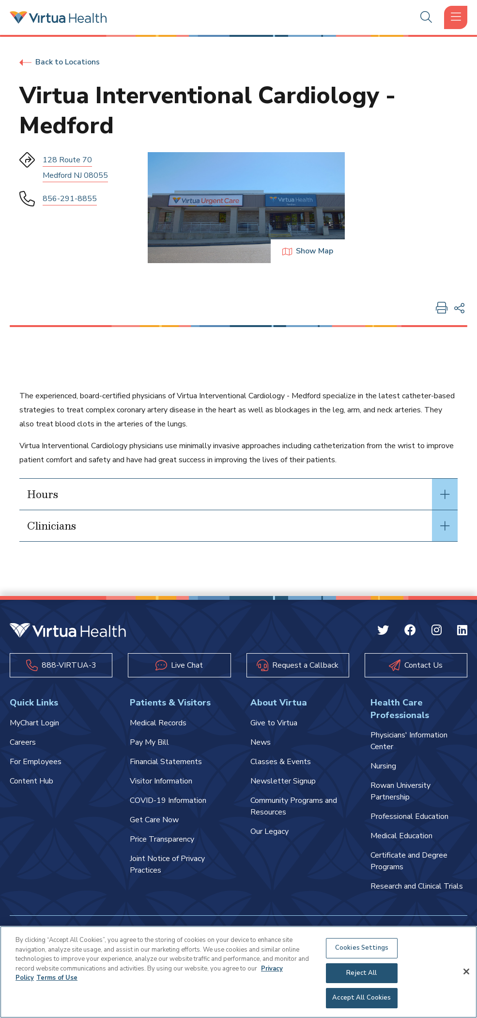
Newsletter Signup (283, 781)
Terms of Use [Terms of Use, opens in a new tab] (56, 977)
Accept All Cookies (361, 997)
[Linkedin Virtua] (462, 631)
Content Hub (31, 781)
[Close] (466, 971)
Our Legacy (269, 831)
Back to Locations (59, 62)
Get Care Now (154, 819)
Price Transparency (162, 839)
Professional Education (409, 816)
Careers (23, 742)
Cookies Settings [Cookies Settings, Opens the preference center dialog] (361, 947)
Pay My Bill (149, 742)
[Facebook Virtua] (410, 631)
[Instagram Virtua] (436, 631)
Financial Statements (166, 761)
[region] (238, 972)
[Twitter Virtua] (383, 631)
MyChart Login (34, 723)
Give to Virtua (273, 723)
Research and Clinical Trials (416, 886)
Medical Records (158, 723)
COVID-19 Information (168, 800)
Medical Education (401, 835)
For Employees (36, 761)
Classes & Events (280, 761)
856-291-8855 (70, 198)
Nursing (383, 766)
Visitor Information (161, 781)
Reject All (361, 973)
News (260, 742)
